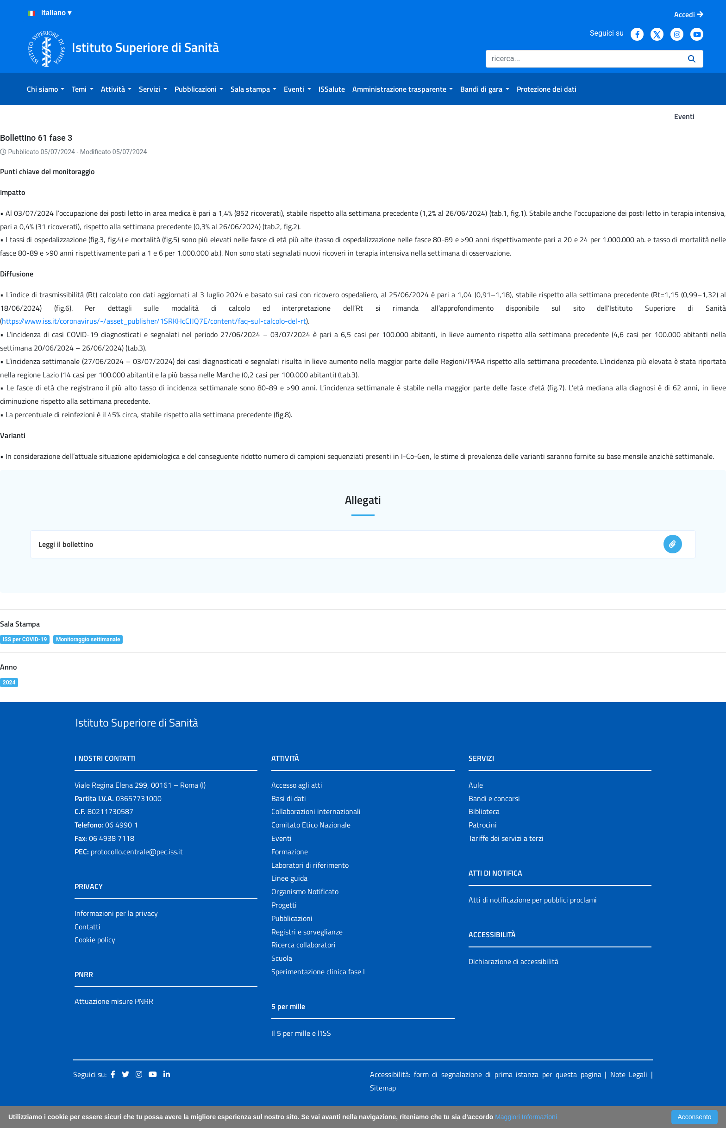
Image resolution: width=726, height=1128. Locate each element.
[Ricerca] (583, 59)
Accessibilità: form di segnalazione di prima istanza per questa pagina (485, 1095)
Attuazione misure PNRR (114, 1022)
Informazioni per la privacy (116, 934)
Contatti (87, 947)
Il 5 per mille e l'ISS (301, 1054)
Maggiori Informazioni (526, 1117)
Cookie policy (95, 961)
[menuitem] (45, 89)
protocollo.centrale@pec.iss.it (137, 872)
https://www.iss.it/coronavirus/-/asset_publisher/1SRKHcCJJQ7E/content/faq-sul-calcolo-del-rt (154, 320)
